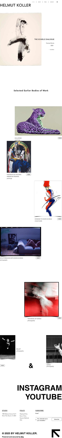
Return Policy (23, 416)
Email (37, 413)
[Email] (48, 416)
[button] (57, 2)
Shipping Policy (23, 414)
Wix (22, 437)
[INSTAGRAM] (39, 387)
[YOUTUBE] (43, 396)
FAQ (21, 420)
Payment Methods (24, 418)
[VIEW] (28, 175)
